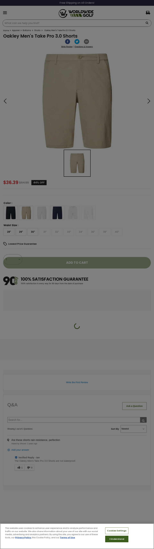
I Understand (116, 539)
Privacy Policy (23, 537)
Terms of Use (67, 537)
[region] (77, 536)
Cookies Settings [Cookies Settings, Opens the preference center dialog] (116, 530)
